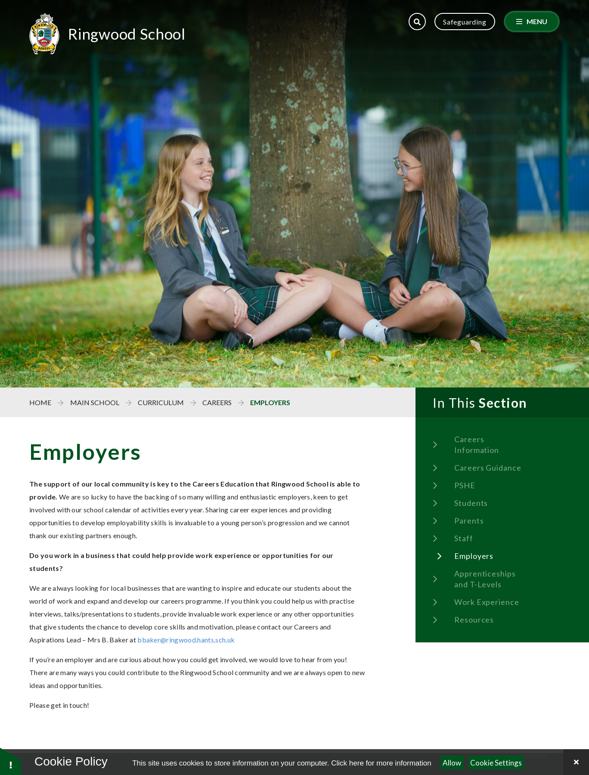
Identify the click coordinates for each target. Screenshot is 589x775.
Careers (217, 402)
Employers (270, 402)
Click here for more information (381, 763)
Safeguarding (465, 22)
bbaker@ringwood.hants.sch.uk (186, 640)
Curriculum (161, 402)
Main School (94, 402)
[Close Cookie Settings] (576, 762)
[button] (11, 761)
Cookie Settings (496, 762)
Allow (452, 762)
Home (40, 402)
